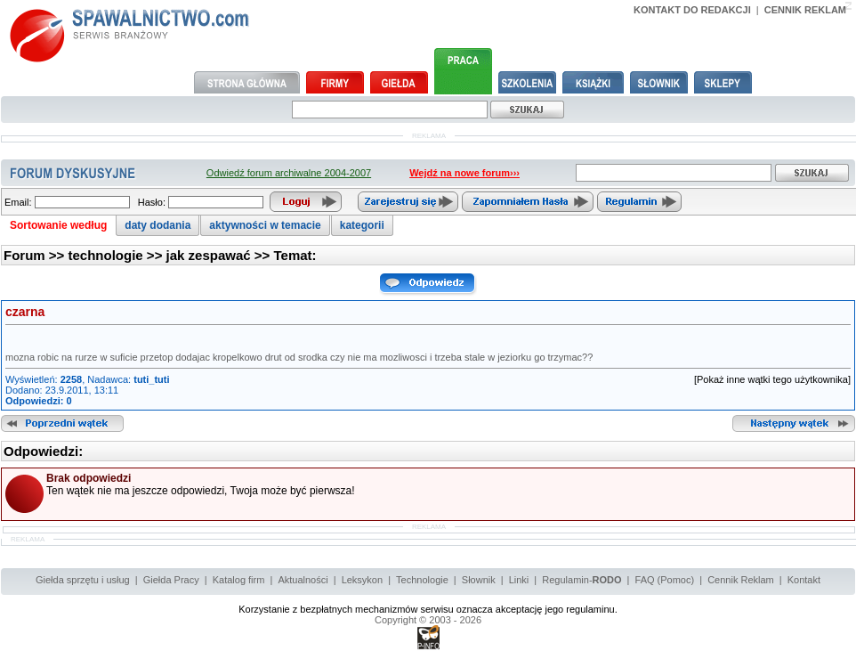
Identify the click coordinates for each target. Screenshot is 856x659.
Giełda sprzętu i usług (83, 579)
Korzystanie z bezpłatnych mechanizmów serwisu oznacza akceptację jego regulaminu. (428, 609)
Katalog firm (239, 579)
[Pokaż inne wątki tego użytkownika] (772, 379)
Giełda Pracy (171, 579)
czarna (24, 312)
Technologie (422, 579)
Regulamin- (581, 579)
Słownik (479, 579)
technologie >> (117, 255)
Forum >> (36, 255)
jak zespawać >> (220, 255)
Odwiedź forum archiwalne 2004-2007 (288, 172)
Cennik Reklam (740, 579)
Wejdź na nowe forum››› (464, 172)
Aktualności (302, 579)
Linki (519, 579)
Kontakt (803, 579)
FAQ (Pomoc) (665, 579)
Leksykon (362, 579)
